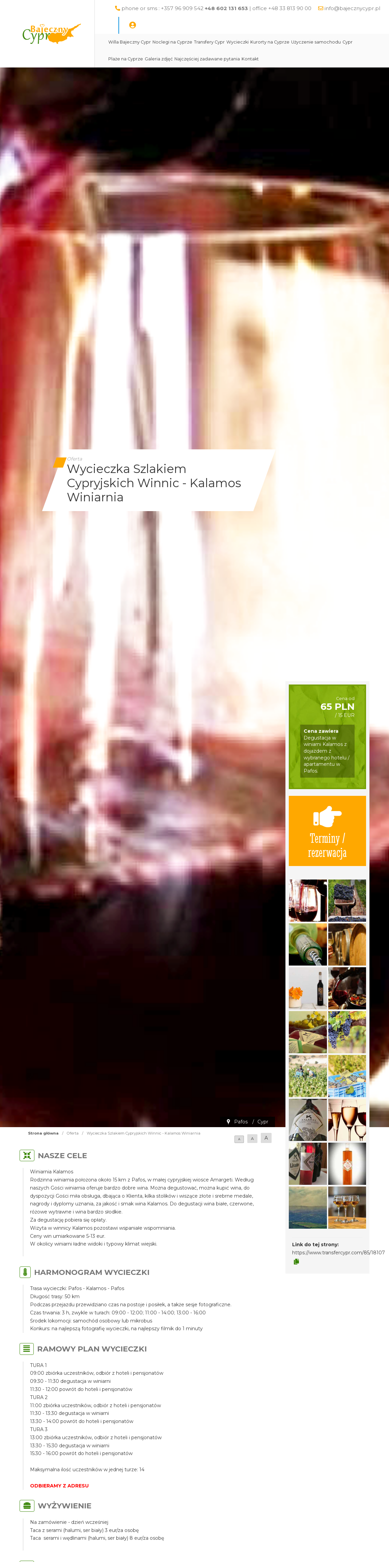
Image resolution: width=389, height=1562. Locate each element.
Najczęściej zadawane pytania (207, 58)
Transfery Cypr (209, 42)
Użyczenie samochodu (316, 42)
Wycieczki (237, 42)
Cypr (347, 42)
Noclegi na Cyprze (172, 42)
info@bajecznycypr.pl (352, 8)
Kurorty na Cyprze (269, 42)
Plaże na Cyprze (125, 58)
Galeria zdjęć (159, 58)
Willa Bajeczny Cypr (129, 42)
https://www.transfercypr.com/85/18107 (338, 1253)
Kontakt (250, 58)
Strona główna (43, 1133)
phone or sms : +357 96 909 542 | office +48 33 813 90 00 (216, 8)
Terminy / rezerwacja (327, 831)
